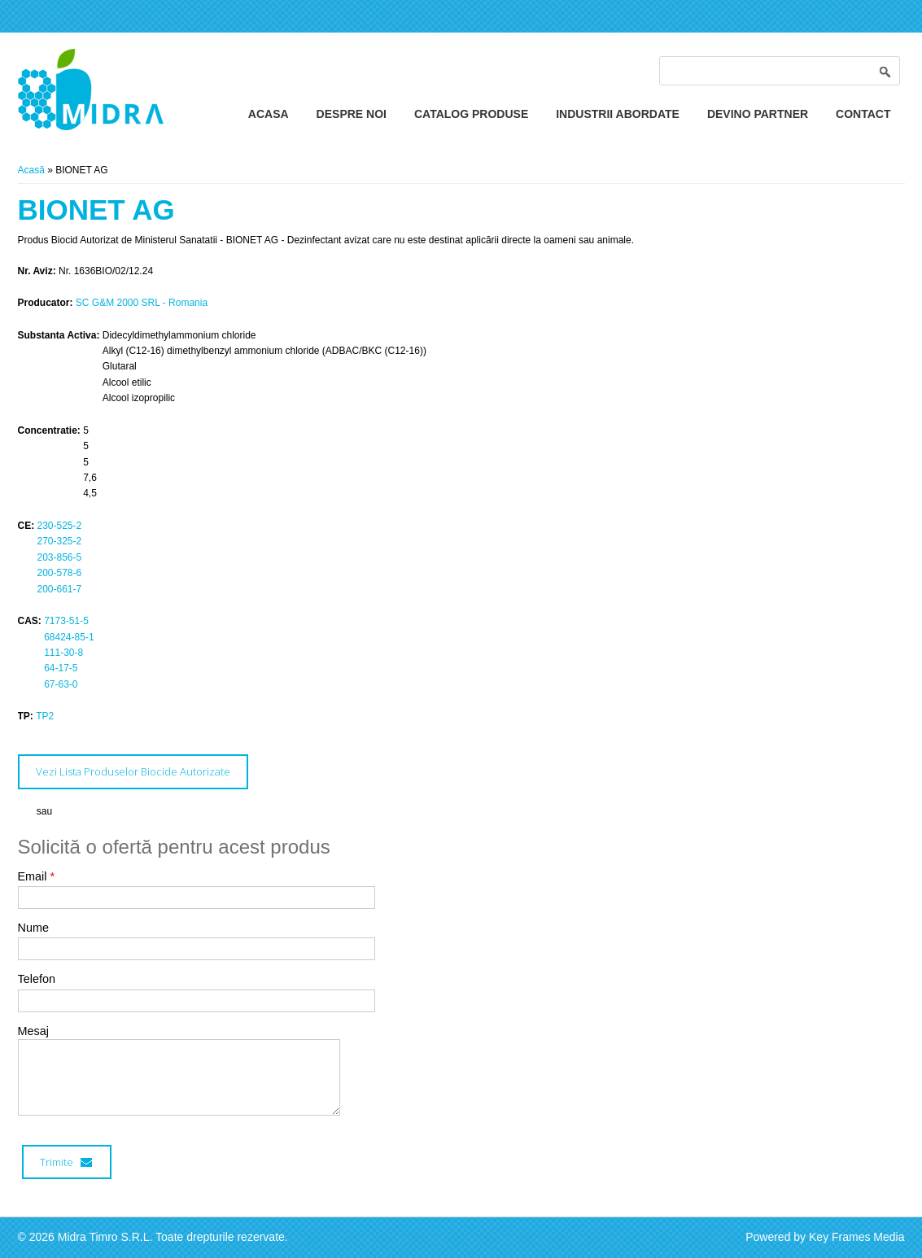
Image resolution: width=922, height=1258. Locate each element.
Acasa (268, 113)
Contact (863, 113)
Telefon (36, 978)
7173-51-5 (66, 621)
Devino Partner (757, 113)
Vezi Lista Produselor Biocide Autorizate (133, 771)
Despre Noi (352, 113)
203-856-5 (59, 557)
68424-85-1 (69, 637)
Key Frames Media (856, 1236)
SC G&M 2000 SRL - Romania (142, 302)
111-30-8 (63, 652)
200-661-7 (59, 589)
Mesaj (33, 1030)
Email (36, 876)
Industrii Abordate (617, 113)
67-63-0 (60, 684)
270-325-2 (59, 541)
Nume (33, 927)
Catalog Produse (471, 113)
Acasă (31, 170)
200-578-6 (59, 573)
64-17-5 (60, 668)
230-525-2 (59, 525)
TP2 (45, 716)
